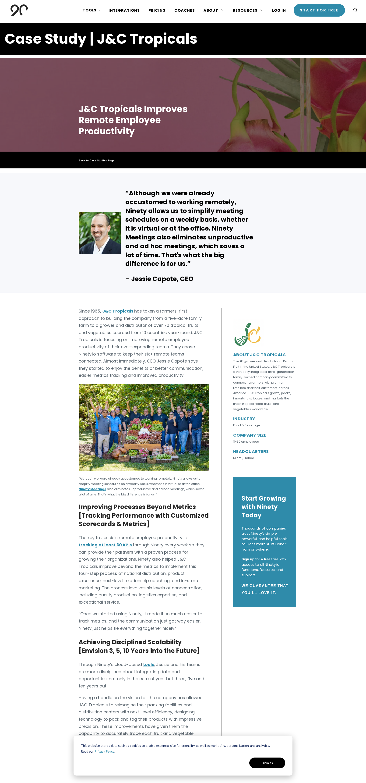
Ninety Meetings (92, 489)
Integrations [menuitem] (124, 10)
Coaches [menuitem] (184, 10)
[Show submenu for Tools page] (100, 10)
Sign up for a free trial (260, 559)
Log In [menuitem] (279, 10)
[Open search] (355, 10)
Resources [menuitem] (245, 10)
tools (148, 664)
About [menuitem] (211, 10)
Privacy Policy (104, 751)
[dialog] (183, 756)
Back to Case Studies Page (97, 160)
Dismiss (267, 763)
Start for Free (319, 10)
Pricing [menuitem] (157, 10)
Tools (89, 10)
